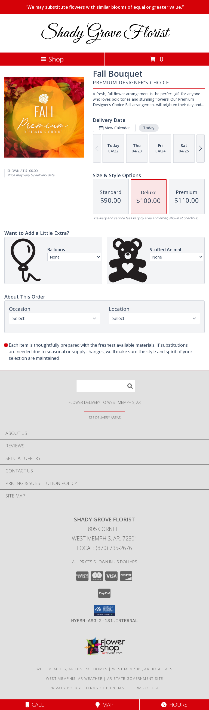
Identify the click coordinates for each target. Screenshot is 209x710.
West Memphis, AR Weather (74, 678)
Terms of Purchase (106, 688)
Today (148, 127)
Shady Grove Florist (104, 33)
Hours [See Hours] (174, 704)
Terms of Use (145, 688)
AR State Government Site (135, 678)
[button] (104, 610)
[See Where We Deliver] (104, 417)
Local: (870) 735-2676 (104, 548)
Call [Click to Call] (35, 704)
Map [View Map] (104, 704)
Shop (52, 58)
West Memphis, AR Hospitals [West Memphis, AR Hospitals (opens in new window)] (142, 668)
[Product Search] (105, 386)
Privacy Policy (65, 688)
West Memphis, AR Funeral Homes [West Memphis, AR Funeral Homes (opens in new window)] (71, 668)
